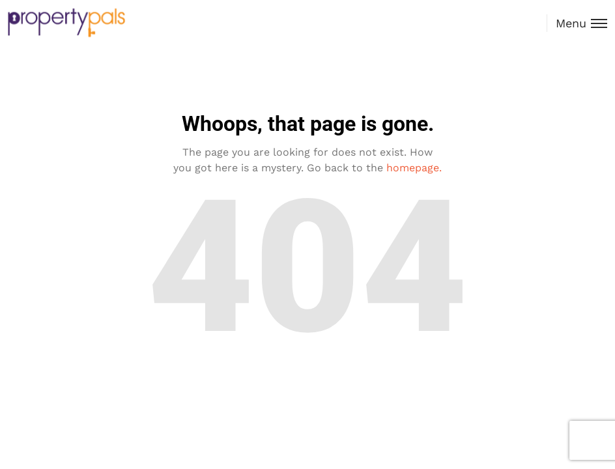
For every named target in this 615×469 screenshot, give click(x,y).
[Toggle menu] (577, 23)
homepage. (414, 168)
